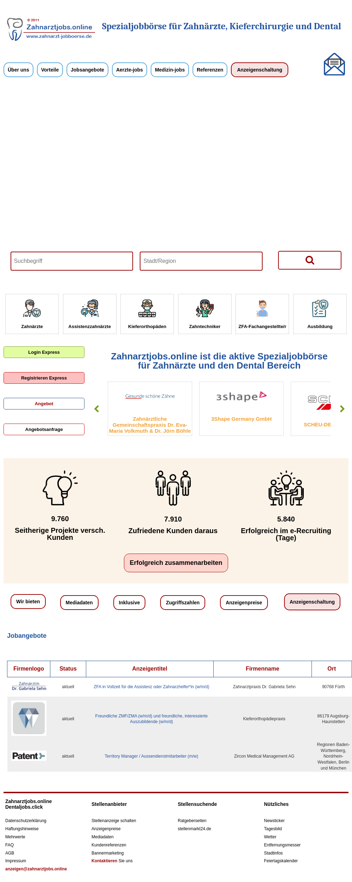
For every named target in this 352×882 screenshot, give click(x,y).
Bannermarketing (108, 853)
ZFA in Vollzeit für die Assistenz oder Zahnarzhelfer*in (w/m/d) (151, 686)
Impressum (15, 860)
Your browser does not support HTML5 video (176, 184)
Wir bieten (28, 601)
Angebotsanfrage (44, 429)
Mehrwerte (15, 836)
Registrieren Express (44, 378)
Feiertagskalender (281, 860)
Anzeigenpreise (244, 602)
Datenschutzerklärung (25, 820)
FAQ (9, 845)
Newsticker (274, 820)
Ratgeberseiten (192, 820)
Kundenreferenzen (109, 845)
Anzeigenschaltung (259, 70)
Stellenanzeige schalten (114, 820)
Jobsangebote (87, 70)
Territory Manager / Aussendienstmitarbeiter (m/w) (151, 756)
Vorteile (50, 70)
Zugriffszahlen (183, 602)
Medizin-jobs (170, 70)
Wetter (270, 836)
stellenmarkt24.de (194, 828)
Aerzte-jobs (129, 70)
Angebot (44, 403)
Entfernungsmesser (282, 845)
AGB (9, 853)
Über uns (18, 70)
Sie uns (112, 860)
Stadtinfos (273, 853)
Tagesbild (273, 828)
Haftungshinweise (22, 828)
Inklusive (129, 602)
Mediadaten (79, 602)
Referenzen (210, 70)
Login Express (44, 352)
